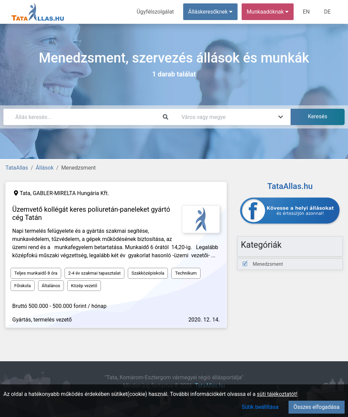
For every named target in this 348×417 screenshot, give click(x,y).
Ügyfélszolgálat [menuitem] (155, 11)
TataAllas (16, 167)
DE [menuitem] (327, 11)
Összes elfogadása (317, 407)
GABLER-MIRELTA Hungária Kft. (71, 193)
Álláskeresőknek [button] (210, 11)
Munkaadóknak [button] (268, 11)
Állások (44, 167)
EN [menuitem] (306, 11)
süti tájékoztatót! (277, 394)
